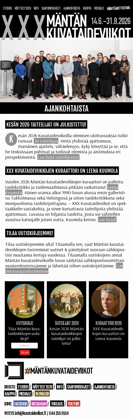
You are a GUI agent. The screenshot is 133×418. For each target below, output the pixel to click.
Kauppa (87, 8)
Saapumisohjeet (51, 8)
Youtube (73, 403)
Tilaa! (25, 352)
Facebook (20, 403)
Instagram (38, 403)
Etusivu (7, 8)
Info (36, 8)
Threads (57, 403)
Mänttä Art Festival (118, 8)
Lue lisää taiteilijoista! (58, 157)
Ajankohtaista (71, 8)
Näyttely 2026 (23, 8)
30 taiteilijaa (46, 141)
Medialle (99, 8)
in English (42, 393)
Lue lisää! (107, 219)
